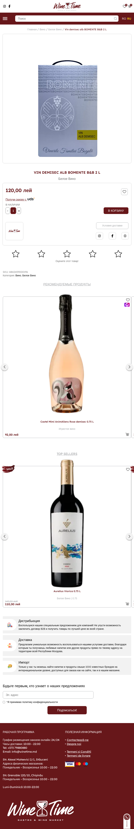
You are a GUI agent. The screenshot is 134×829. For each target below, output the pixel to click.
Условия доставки (112, 225)
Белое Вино (55, 29)
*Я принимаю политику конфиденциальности (32, 702)
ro (124, 18)
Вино (42, 29)
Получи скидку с (20, 199)
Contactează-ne (77, 740)
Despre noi (74, 744)
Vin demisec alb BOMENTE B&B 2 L (86, 29)
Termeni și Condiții (79, 751)
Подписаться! (67, 710)
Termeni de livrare (78, 755)
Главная (32, 29)
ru (129, 18)
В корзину (116, 210)
